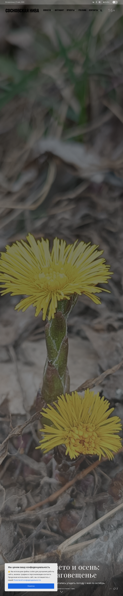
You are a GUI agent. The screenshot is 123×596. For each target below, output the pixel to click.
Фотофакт (59, 10)
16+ (111, 10)
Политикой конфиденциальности (27, 580)
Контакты (93, 10)
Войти (106, 2)
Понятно (31, 586)
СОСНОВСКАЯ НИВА (22, 10)
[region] (31, 577)
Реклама (82, 10)
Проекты (70, 10)
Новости (47, 10)
